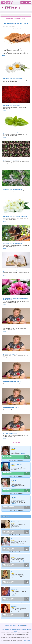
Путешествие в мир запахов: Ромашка (12, 78)
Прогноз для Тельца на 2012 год (11, 407)
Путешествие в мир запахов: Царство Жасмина (15, 216)
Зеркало (23, 27)
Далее (3, 55)
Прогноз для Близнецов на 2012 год (12, 381)
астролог (18, 27)
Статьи (9, 14)
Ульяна (13, 448)
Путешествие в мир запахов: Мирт (11, 160)
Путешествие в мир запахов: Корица (15, 23)
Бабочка (5, 327)
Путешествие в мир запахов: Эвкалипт (12, 243)
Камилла (14, 572)
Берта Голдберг (16, 464)
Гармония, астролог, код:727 (10, 26)
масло (5, 27)
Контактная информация (15, 629)
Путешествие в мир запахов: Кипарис (12, 189)
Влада (13, 480)
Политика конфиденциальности (18, 641)
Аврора (13, 606)
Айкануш (14, 589)
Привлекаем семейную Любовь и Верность (14, 271)
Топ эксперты (5, 516)
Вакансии (24, 629)
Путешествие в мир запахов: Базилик (12, 133)
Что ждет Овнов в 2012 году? (10, 433)
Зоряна (13, 497)
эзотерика (13, 27)
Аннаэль (14, 556)
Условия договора (26, 640)
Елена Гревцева (16, 522)
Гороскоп (20, 625)
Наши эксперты (13, 625)
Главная (4, 14)
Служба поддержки (5, 629)
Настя (13, 539)
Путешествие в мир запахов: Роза (11, 105)
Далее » (4, 83)
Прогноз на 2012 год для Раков (10, 354)
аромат (9, 27)
